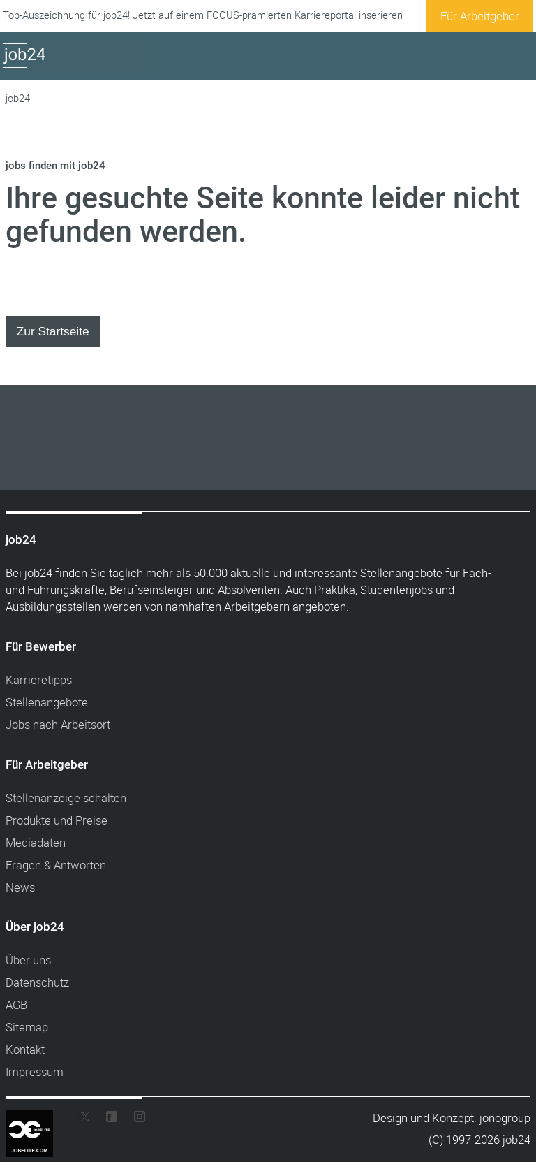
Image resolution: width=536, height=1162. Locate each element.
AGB (16, 1004)
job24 (18, 98)
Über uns (28, 960)
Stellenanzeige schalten (66, 798)
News (20, 887)
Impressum (35, 1071)
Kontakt (25, 1049)
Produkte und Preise (56, 820)
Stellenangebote (47, 702)
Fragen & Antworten (56, 865)
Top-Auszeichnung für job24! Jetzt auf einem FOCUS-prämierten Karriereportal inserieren (203, 15)
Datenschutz (37, 982)
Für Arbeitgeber (479, 16)
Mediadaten (36, 842)
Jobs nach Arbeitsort (58, 724)
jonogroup (504, 1118)
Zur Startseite (53, 331)
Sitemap (27, 1027)
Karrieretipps (39, 679)
